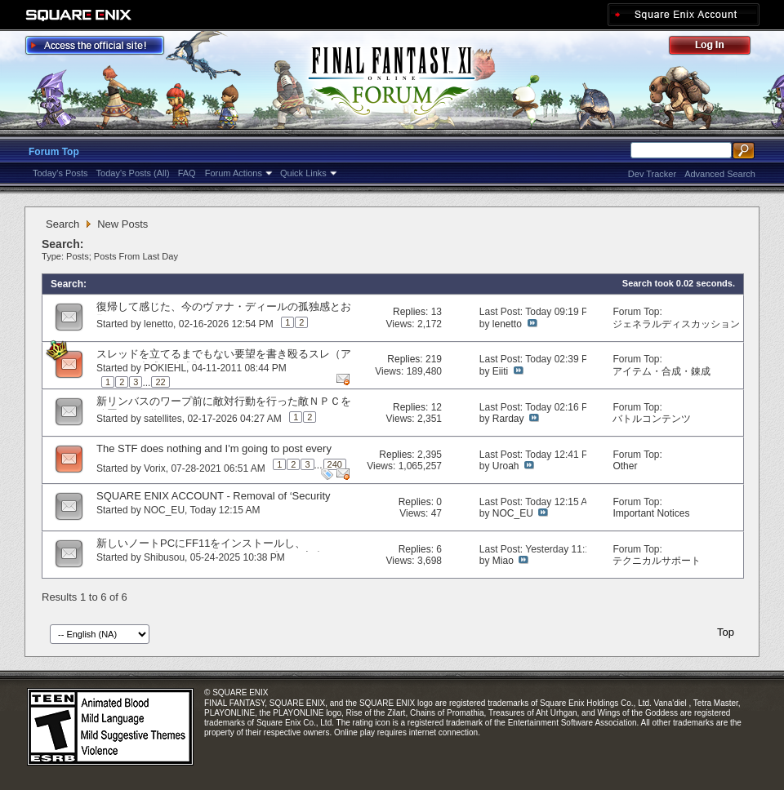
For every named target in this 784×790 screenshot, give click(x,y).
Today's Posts (60, 173)
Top (725, 632)
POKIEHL (165, 368)
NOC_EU (164, 510)
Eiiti (500, 371)
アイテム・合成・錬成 (661, 371)
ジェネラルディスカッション (676, 324)
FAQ (187, 173)
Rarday (508, 418)
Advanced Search (719, 174)
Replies (409, 311)
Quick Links (303, 173)
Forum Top (54, 152)
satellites (163, 418)
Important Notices (650, 513)
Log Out (718, 47)
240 (334, 464)
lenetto (158, 324)
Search (62, 224)
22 (160, 382)
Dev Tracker (652, 174)
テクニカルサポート (656, 560)
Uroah (505, 466)
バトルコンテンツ (651, 418)
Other (624, 466)
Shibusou (164, 557)
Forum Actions (233, 173)
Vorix (155, 468)
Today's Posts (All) (133, 173)
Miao (503, 560)
